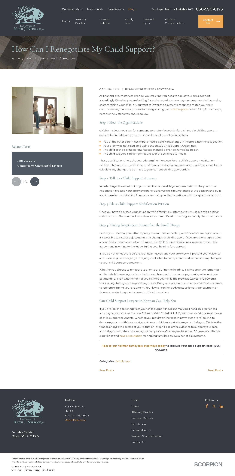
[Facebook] (207, 406)
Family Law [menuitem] (129, 21)
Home (135, 406)
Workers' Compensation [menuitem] (174, 21)
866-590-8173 (209, 9)
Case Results (116, 9)
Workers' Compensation (147, 436)
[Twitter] (214, 406)
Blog (131, 9)
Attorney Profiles (142, 412)
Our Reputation (72, 9)
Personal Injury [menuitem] (148, 21)
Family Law (123, 361)
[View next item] (34, 181)
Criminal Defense (142, 418)
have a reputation (130, 335)
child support (179, 109)
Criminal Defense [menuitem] (105, 21)
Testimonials (95, 9)
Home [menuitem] (66, 21)
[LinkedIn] (221, 406)
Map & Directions (75, 420)
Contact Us (138, 442)
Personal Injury (141, 430)
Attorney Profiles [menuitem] (80, 21)
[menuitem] (16, 469)
